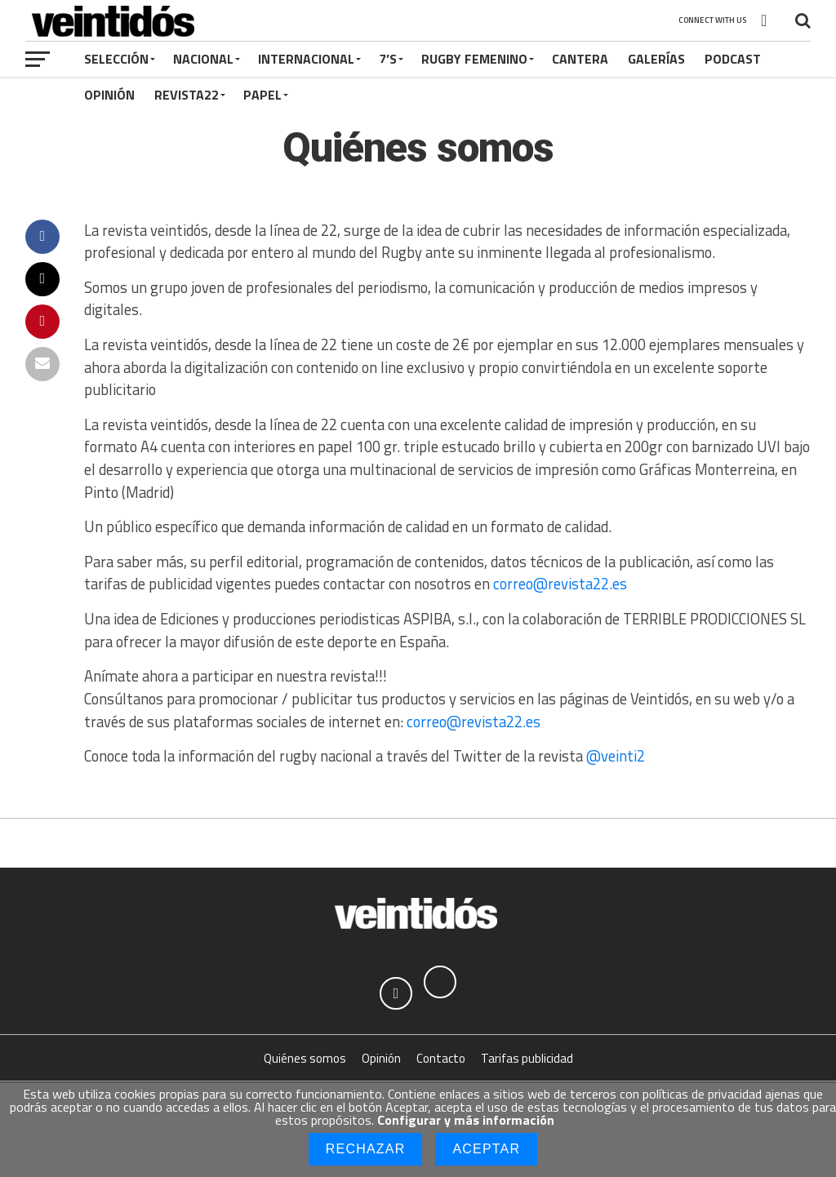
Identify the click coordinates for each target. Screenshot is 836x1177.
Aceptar (486, 1149)
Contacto (440, 1058)
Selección (116, 59)
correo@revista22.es (560, 583)
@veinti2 (615, 755)
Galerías (656, 59)
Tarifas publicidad (527, 1058)
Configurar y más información (465, 1120)
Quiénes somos (305, 1058)
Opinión (109, 94)
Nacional (203, 59)
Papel (262, 94)
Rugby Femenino (474, 59)
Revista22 (186, 94)
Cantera (580, 59)
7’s (388, 59)
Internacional (306, 59)
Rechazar (366, 1149)
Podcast (733, 59)
